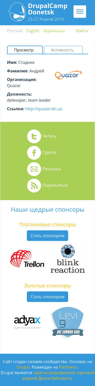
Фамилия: (17, 71)
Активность (62, 50)
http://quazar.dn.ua (43, 109)
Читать (49, 136)
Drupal (23, 367)
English (33, 31)
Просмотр (26, 50)
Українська (54, 31)
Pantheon (68, 367)
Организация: (22, 79)
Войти (82, 31)
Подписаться (55, 185)
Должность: (19, 94)
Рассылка (51, 169)
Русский (15, 31)
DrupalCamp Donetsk (47, 8)
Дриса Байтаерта (55, 378)
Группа (49, 152)
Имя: (12, 62)
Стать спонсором (47, 235)
